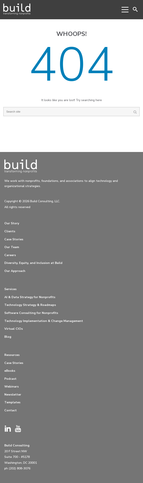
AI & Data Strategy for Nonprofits (29, 297)
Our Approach (14, 271)
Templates (12, 402)
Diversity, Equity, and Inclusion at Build (33, 263)
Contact (10, 410)
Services (10, 289)
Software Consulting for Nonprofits (31, 313)
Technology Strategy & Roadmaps (30, 305)
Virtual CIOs (13, 329)
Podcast (10, 379)
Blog (7, 337)
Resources (12, 355)
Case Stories (13, 239)
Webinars (11, 386)
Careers (10, 255)
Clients (9, 231)
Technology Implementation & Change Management (43, 321)
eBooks (9, 371)
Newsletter (12, 395)
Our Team (11, 247)
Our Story (11, 223)
